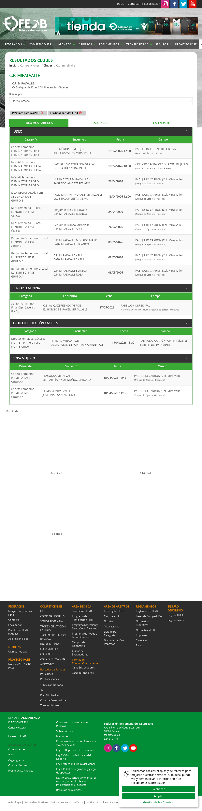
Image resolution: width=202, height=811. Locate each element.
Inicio (120, 4)
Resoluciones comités (68, 790)
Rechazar (158, 789)
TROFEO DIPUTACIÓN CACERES (100, 322)
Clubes (47, 65)
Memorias (62, 736)
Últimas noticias (17, 651)
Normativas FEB (145, 630)
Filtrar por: (16, 94)
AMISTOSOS (47, 664)
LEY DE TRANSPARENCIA (24, 718)
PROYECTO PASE (186, 44)
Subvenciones (64, 731)
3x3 (42, 690)
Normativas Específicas (143, 623)
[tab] (38, 123)
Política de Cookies (97, 802)
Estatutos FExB (17, 736)
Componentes (16, 749)
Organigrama (111, 626)
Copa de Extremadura (53, 700)
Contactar (134, 4)
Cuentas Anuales (18, 765)
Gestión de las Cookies (158, 802)
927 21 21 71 (111, 738)
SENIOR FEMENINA (100, 287)
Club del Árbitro (113, 616)
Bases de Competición (149, 616)
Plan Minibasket (49, 695)
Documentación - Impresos (114, 642)
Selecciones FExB (82, 611)
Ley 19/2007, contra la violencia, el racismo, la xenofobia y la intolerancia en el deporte (76, 781)
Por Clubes (46, 674)
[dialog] (158, 787)
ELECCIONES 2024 (18, 722)
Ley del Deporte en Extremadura (75, 750)
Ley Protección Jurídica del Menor (75, 764)
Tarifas (140, 645)
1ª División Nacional (51, 685)
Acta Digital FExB (113, 611)
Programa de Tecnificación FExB (82, 618)
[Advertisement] (53, 441)
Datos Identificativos (36, 802)
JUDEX (100, 131)
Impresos (141, 635)
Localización (152, 4)
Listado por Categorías (110, 633)
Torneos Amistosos (51, 705)
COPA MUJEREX (100, 358)
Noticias (108, 621)
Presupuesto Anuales (20, 770)
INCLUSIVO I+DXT (50, 644)
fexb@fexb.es (112, 735)
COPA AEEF (46, 654)
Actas (11, 754)
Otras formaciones (83, 672)
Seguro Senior (176, 620)
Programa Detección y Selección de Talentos (85, 626)
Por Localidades (49, 679)
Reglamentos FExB (147, 611)
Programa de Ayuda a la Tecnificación (84, 635)
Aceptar (158, 796)
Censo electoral (17, 727)
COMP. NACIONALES (52, 616)
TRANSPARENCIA (137, 44)
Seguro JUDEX (176, 615)
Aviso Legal (14, 802)
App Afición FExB (18, 638)
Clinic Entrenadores (83, 667)
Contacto (13, 620)
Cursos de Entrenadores (80, 652)
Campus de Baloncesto (78, 644)
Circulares (141, 640)
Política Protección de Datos (66, 802)
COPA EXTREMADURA (52, 659)
